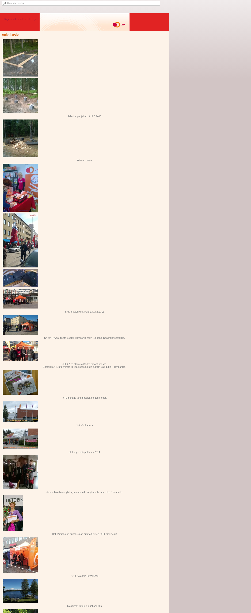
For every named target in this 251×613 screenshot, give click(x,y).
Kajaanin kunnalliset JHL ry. (20, 19)
